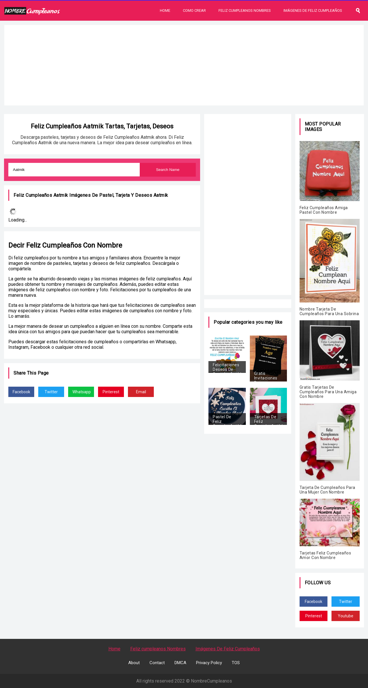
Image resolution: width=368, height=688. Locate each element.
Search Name (168, 169)
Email (141, 392)
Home (165, 10)
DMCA (180, 662)
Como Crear (194, 10)
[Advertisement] (184, 65)
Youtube (345, 616)
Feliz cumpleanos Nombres (158, 649)
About (134, 662)
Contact (157, 662)
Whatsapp (81, 392)
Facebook (21, 392)
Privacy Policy (209, 662)
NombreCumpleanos (211, 681)
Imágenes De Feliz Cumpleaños (312, 10)
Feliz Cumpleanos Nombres (244, 10)
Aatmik (161, 195)
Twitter (51, 392)
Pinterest (111, 392)
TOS (236, 662)
